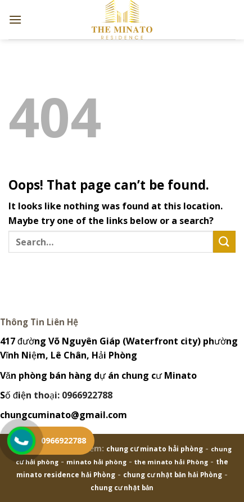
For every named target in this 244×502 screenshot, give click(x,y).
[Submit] (224, 242)
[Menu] (15, 19)
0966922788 (63, 440)
